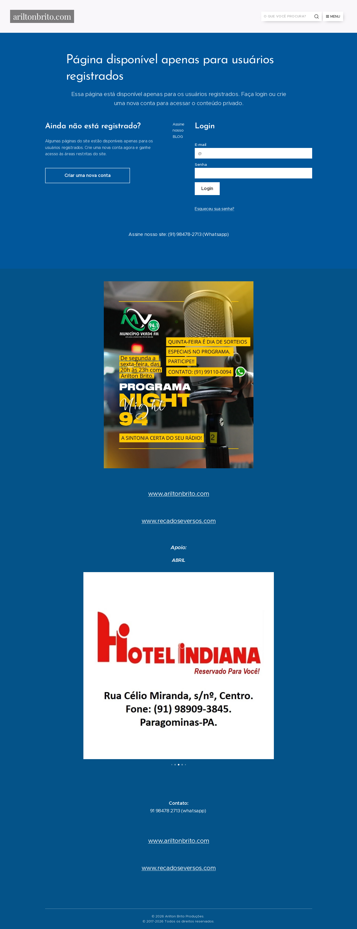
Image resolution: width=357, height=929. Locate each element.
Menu (333, 16)
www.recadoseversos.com (178, 521)
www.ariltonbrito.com (178, 494)
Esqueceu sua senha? (214, 208)
